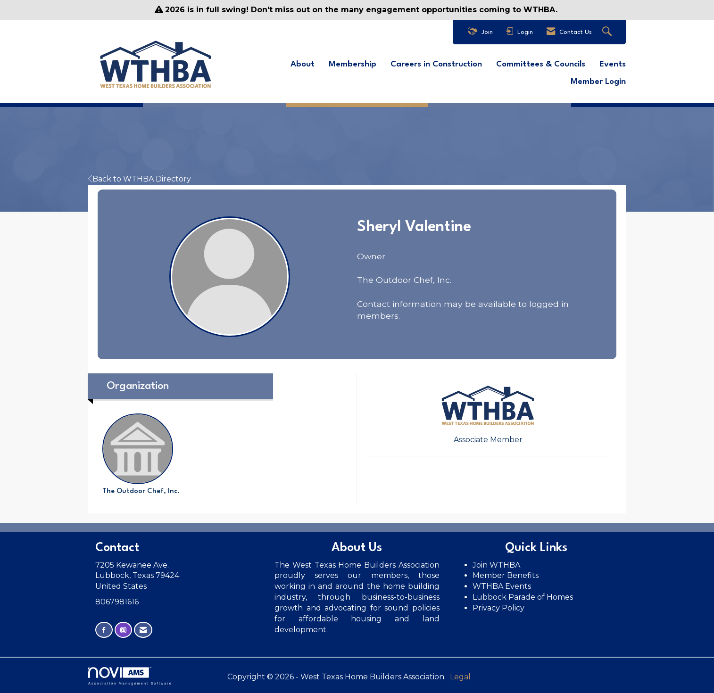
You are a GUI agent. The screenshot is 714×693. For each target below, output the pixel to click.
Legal (460, 676)
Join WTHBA (496, 565)
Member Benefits (506, 575)
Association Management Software (130, 676)
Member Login (598, 82)
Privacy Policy (499, 607)
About (303, 64)
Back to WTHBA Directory (139, 178)
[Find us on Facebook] (104, 630)
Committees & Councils (540, 64)
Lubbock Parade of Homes (523, 597)
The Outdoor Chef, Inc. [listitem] (141, 454)
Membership (352, 64)
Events (612, 64)
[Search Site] (608, 32)
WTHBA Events (502, 586)
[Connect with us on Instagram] (123, 630)
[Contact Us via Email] (143, 630)
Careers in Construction (436, 64)
